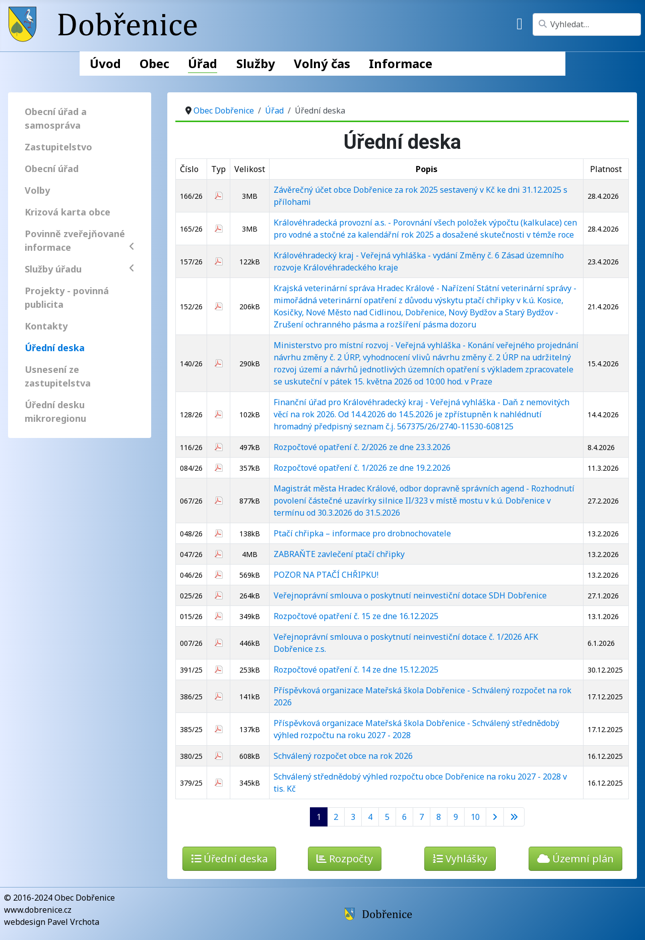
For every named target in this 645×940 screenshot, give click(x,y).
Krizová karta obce (67, 212)
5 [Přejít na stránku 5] (387, 816)
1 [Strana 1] (318, 816)
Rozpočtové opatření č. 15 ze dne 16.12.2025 (356, 616)
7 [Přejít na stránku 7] (421, 816)
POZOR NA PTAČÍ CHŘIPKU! (326, 574)
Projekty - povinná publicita (67, 297)
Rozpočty (344, 858)
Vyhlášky (460, 858)
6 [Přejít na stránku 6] (404, 816)
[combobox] (587, 24)
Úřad (202, 63)
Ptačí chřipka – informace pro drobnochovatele (362, 533)
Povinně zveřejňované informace (80, 240)
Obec (154, 63)
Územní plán (575, 858)
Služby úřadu (80, 269)
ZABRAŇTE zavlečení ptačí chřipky (339, 554)
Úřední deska (55, 348)
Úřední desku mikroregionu (55, 411)
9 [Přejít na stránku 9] (456, 816)
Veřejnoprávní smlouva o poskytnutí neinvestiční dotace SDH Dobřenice (410, 595)
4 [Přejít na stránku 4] (370, 816)
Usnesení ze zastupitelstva (58, 376)
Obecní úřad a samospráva (56, 118)
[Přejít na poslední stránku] (514, 816)
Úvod (105, 63)
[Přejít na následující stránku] (495, 816)
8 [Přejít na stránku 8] (438, 816)
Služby (255, 63)
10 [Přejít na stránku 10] (475, 816)
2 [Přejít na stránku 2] (336, 816)
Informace (400, 63)
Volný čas (322, 63)
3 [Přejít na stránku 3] (353, 816)
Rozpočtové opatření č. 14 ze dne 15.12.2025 (356, 669)
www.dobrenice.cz (38, 909)
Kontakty (46, 326)
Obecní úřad (52, 168)
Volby (37, 190)
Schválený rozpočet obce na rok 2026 (343, 755)
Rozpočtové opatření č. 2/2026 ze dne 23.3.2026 (362, 447)
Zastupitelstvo (58, 147)
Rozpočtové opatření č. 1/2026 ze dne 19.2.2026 (362, 467)
